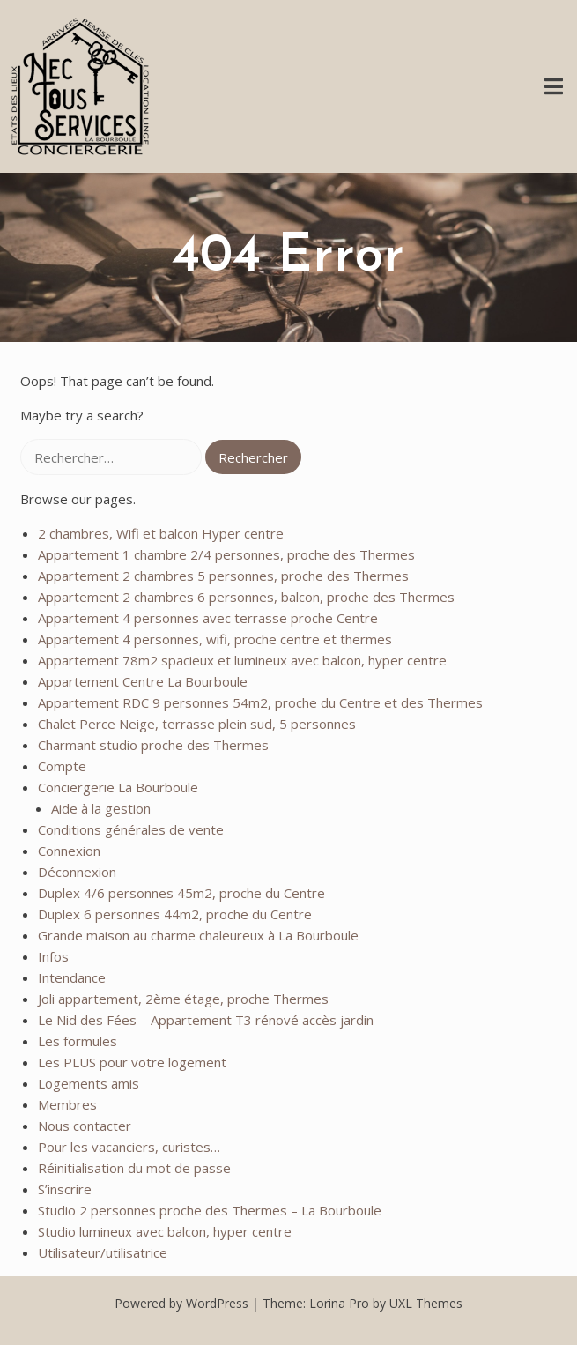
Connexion (69, 850)
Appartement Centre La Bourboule (143, 681)
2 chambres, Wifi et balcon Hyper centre (161, 533)
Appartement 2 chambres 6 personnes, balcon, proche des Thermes (246, 597)
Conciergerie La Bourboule (118, 787)
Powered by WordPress (181, 1303)
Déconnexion (77, 872)
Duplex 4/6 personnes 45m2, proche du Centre (181, 893)
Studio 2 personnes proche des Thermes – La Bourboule (209, 1210)
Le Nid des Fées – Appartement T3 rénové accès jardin (206, 1020)
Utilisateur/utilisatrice (102, 1252)
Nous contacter (84, 1125)
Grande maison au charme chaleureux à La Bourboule (198, 935)
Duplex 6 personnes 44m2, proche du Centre (175, 914)
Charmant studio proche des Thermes (153, 745)
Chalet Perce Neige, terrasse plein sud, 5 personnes (197, 723)
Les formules (77, 1041)
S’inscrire (65, 1189)
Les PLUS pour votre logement (132, 1062)
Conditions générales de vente (131, 829)
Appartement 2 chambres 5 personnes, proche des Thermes (223, 575)
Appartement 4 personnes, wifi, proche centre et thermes (215, 639)
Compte (62, 766)
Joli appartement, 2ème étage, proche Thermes (183, 998)
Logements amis (88, 1083)
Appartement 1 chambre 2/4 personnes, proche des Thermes (226, 554)
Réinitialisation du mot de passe (134, 1168)
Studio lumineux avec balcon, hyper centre (165, 1231)
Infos (53, 956)
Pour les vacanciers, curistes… (129, 1147)
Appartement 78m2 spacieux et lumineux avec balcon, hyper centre (242, 660)
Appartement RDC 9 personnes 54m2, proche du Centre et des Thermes (260, 702)
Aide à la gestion (101, 808)
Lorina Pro (339, 1303)
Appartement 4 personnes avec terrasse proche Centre (208, 618)
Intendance (72, 977)
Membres (67, 1104)
